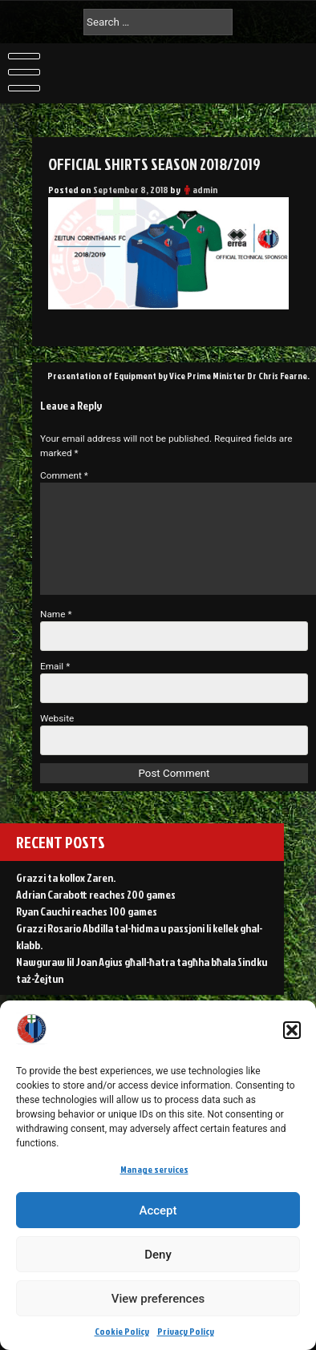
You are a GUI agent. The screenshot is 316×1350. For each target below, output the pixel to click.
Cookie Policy (122, 1331)
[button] (292, 1030)
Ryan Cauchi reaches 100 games (86, 911)
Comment (64, 475)
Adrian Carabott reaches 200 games (96, 894)
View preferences (158, 1298)
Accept (157, 1210)
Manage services (154, 1169)
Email (55, 666)
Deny (158, 1254)
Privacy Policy (185, 1331)
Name (56, 614)
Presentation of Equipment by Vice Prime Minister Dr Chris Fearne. (178, 375)
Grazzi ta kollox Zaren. (65, 877)
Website (57, 718)
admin (205, 189)
